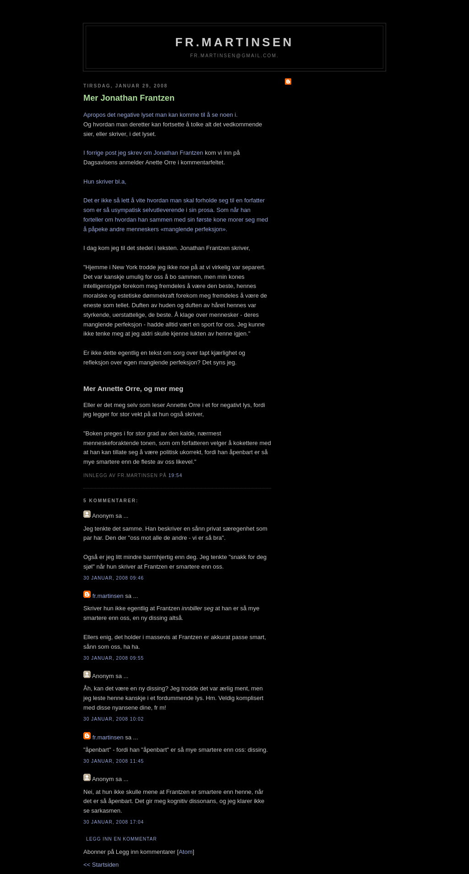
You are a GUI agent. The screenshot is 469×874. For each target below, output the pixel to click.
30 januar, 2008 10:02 (113, 719)
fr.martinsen (234, 42)
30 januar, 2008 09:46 (113, 578)
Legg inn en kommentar (121, 838)
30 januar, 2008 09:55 (113, 658)
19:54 (175, 475)
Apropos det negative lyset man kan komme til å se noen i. (160, 114)
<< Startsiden (101, 864)
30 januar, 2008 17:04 (113, 822)
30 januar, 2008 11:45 (113, 761)
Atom (185, 851)
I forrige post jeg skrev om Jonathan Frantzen (143, 152)
